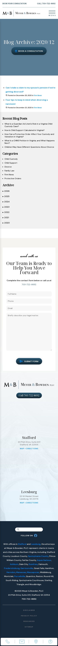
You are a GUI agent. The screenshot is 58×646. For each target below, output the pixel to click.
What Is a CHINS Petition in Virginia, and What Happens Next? (30, 141)
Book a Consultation (29, 51)
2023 (6, 207)
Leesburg (35, 544)
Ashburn (14, 564)
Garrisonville (26, 568)
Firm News (38, 95)
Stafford (22, 544)
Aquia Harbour (44, 560)
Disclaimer (29, 610)
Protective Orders (13, 178)
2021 (6, 217)
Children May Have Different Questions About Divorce (29, 147)
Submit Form (29, 361)
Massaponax (33, 572)
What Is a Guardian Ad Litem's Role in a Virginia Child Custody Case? (28, 125)
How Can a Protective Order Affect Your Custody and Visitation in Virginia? (29, 135)
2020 (6, 222)
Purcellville (19, 576)
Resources (29, 621)
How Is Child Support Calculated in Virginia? (25, 130)
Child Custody (11, 159)
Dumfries (33, 564)
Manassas (21, 572)
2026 (6, 191)
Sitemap (29, 627)
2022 (6, 212)
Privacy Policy (29, 616)
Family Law (9, 170)
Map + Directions (29, 448)
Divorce (8, 167)
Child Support (11, 163)
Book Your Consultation (14, 3)
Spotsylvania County (38, 556)
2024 (6, 201)
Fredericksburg (12, 568)
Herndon (11, 572)
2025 (6, 196)
